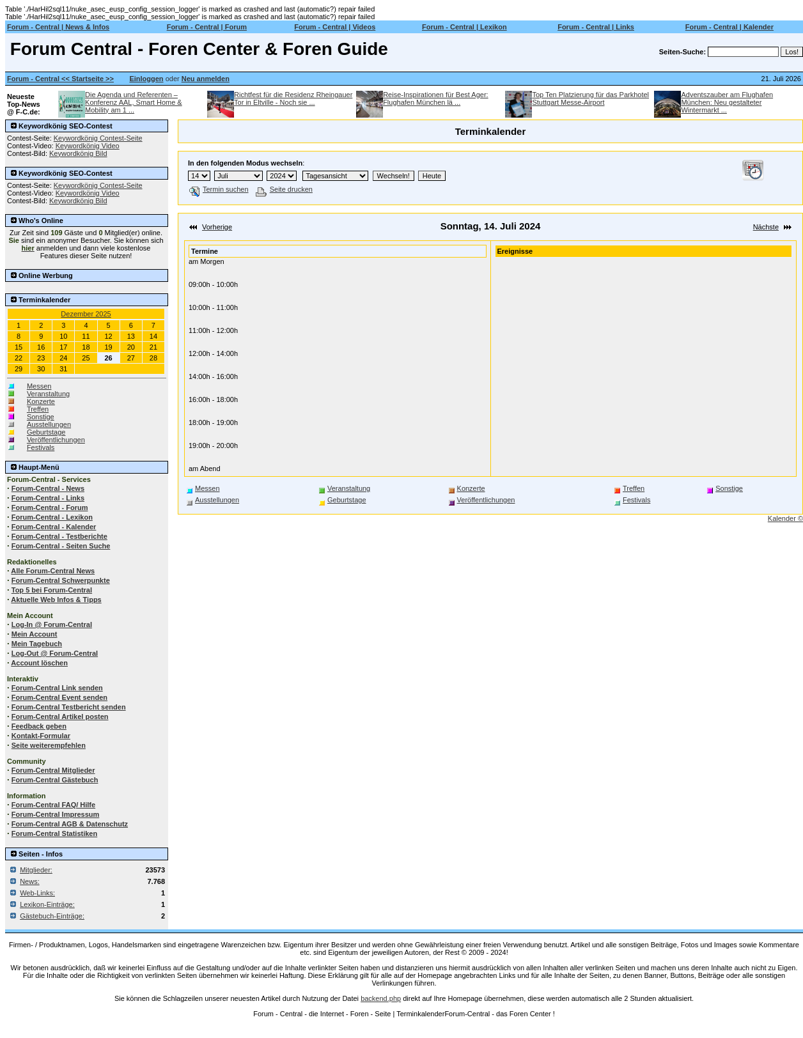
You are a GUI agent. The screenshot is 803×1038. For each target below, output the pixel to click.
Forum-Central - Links (48, 498)
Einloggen (146, 78)
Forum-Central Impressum (56, 814)
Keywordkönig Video (88, 146)
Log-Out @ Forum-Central (55, 653)
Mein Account (35, 634)
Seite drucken (284, 189)
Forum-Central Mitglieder (53, 770)
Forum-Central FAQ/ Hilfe (53, 805)
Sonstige (40, 417)
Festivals (40, 447)
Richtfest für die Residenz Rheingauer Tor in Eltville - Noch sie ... (293, 98)
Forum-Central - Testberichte (59, 536)
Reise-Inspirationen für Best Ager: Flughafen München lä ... (435, 98)
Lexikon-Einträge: (47, 904)
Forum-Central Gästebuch (55, 780)
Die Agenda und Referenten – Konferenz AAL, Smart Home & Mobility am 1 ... (133, 102)
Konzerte (41, 401)
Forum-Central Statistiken (54, 833)
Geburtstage (46, 432)
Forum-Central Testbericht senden (69, 707)
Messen (39, 386)
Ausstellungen (49, 424)
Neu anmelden (206, 78)
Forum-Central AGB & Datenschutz (70, 824)
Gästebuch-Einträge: (52, 916)
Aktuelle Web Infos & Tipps (56, 599)
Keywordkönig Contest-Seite (98, 138)
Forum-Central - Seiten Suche (61, 546)
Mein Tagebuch (37, 643)
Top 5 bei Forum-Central (52, 590)
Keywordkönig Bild (78, 153)
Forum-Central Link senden (57, 688)
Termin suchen (219, 189)
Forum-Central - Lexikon (52, 517)
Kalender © (785, 518)
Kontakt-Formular (41, 736)
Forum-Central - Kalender (54, 527)
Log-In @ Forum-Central (52, 624)
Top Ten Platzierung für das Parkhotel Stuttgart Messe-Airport (590, 98)
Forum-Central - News (48, 488)
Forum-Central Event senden (59, 697)
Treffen (38, 409)
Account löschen (39, 663)
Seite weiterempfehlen (49, 745)
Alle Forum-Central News (53, 571)
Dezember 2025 (86, 314)
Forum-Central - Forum (50, 507)
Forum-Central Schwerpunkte (61, 580)
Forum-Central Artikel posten (60, 716)
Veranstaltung (48, 394)
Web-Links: (37, 893)
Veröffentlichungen (56, 440)
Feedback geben (39, 726)
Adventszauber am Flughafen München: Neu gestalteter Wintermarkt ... (727, 102)
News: (30, 881)
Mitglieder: (36, 870)
